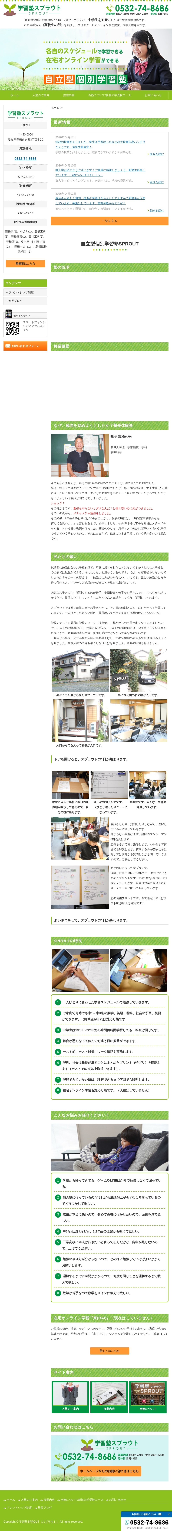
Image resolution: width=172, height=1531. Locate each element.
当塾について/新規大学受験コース (109, 95)
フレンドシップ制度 (21, 292)
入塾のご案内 (40, 95)
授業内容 (68, 95)
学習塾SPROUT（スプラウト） (39, 1521)
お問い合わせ (153, 95)
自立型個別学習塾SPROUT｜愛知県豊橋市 (32, 10)
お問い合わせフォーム (25, 346)
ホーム (14, 95)
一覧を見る (109, 220)
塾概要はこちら (25, 263)
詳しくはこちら (110, 1350)
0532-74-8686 (26, 159)
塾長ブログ (15, 300)
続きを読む (157, 153)
